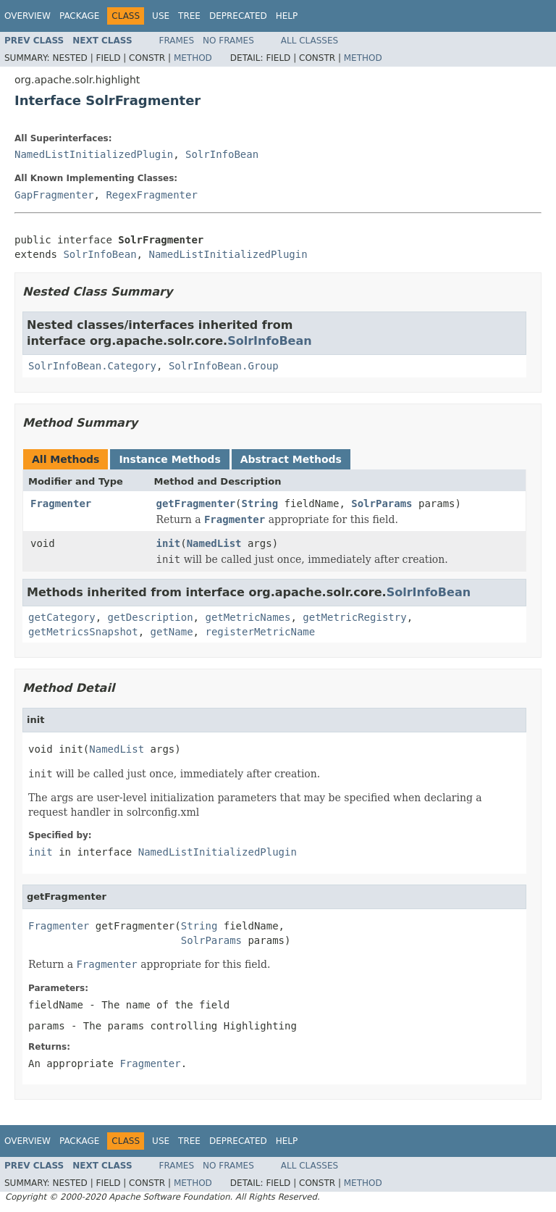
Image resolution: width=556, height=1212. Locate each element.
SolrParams (381, 503)
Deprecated (238, 16)
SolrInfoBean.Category (92, 366)
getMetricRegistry (354, 617)
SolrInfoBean (221, 154)
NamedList (214, 543)
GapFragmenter (54, 195)
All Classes (309, 40)
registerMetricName (260, 632)
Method (193, 58)
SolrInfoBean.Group (224, 366)
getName (172, 632)
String (260, 503)
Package (79, 16)
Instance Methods (169, 459)
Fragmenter (60, 503)
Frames (177, 40)
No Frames (228, 40)
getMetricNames (247, 617)
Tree (189, 16)
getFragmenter (196, 503)
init (168, 543)
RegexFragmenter (151, 195)
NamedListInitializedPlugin (93, 154)
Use (160, 16)
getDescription (150, 617)
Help (287, 16)
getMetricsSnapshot (83, 632)
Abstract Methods (291, 459)
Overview (27, 16)
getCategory (62, 617)
